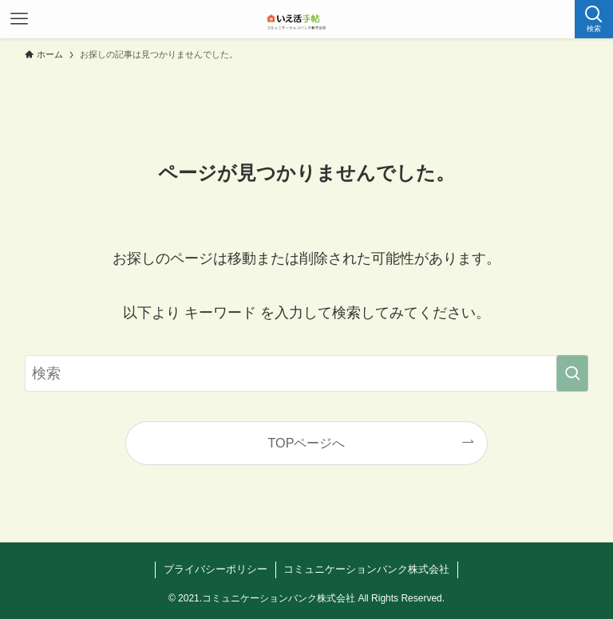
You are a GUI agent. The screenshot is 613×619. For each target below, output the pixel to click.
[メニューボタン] (19, 19)
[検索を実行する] (572, 373)
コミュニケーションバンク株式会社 (366, 569)
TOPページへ (307, 443)
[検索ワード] (307, 373)
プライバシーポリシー (215, 569)
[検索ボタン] (594, 19)
